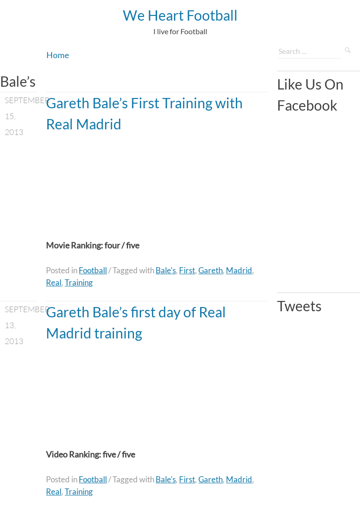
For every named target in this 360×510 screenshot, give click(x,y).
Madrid (239, 270)
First (187, 270)
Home (57, 55)
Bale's (166, 270)
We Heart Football (180, 15)
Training (79, 282)
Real (53, 282)
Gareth (210, 270)
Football (93, 270)
